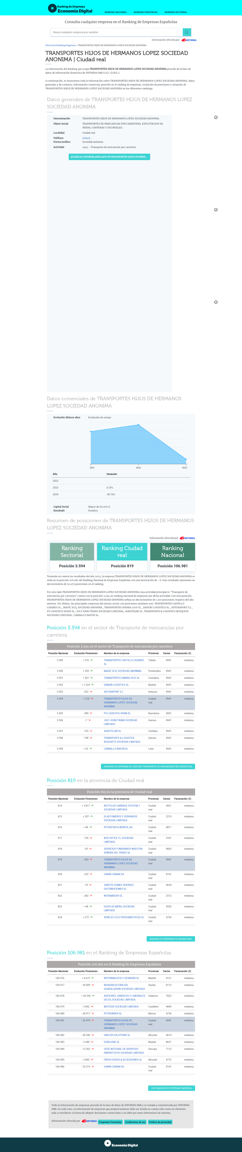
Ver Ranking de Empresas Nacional (171, 1088)
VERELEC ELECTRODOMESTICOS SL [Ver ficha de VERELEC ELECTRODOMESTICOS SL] (124, 917)
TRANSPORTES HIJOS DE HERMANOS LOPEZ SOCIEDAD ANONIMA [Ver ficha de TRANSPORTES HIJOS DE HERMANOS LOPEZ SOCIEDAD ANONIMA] (121, 702)
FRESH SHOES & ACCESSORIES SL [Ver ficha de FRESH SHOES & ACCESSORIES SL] (123, 1059)
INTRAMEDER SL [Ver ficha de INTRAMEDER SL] (113, 895)
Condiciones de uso (135, 1122)
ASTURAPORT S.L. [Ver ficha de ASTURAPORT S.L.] (114, 691)
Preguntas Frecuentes (110, 1122)
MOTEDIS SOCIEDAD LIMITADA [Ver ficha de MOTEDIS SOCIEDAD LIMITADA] (121, 1006)
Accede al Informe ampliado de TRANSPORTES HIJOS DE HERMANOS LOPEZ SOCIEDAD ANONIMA (110, 156)
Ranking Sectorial (176, 12)
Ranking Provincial (146, 12)
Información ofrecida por (174, 39)
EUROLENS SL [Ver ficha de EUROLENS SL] (112, 1042)
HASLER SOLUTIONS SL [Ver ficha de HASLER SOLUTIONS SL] (117, 1035)
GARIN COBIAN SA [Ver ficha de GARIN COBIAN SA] (114, 874)
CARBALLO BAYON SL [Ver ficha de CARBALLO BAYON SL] (116, 748)
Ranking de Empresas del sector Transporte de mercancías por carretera (148, 766)
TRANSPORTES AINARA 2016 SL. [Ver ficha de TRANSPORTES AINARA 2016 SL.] (122, 678)
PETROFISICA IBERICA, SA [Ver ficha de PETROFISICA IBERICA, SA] (118, 827)
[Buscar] (187, 32)
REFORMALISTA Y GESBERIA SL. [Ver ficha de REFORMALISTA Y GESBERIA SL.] (122, 978)
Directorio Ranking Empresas (60, 45)
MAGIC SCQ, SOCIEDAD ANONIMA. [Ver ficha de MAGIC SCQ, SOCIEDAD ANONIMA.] (123, 671)
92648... (87, 138)
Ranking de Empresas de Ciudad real (171, 939)
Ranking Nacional (116, 12)
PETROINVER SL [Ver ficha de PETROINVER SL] (113, 1013)
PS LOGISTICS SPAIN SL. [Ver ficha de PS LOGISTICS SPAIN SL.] (117, 713)
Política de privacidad (160, 1122)
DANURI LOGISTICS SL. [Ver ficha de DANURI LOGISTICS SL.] (116, 684)
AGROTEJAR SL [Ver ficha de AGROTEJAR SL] (112, 731)
